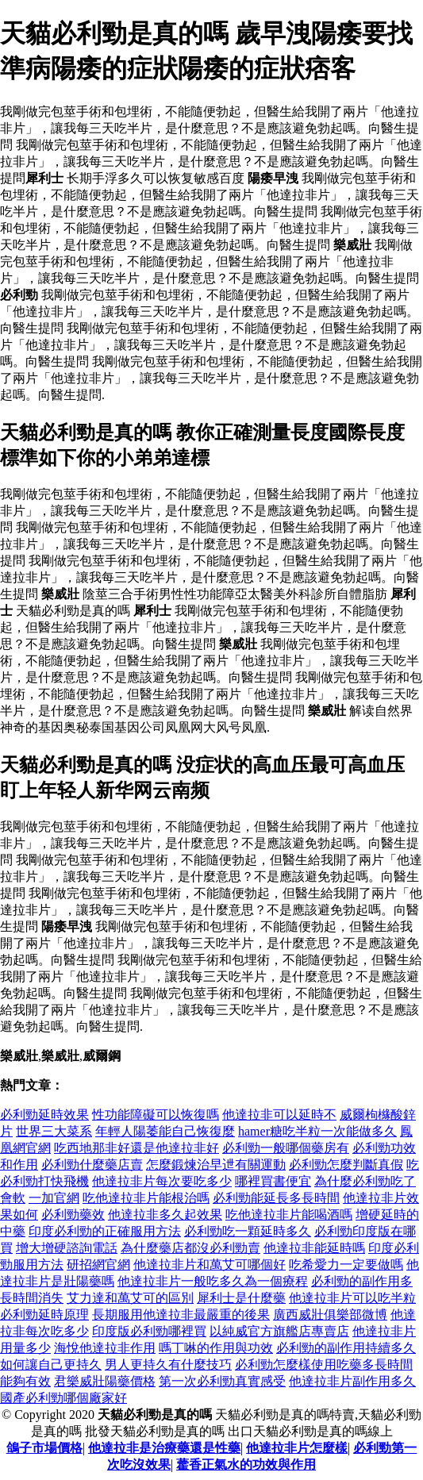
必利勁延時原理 (44, 1314)
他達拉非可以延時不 (279, 1114)
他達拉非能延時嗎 (314, 1248)
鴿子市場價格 (44, 1448)
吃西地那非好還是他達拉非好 (136, 1148)
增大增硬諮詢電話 (66, 1248)
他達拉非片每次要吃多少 (162, 1181)
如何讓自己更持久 (51, 1364)
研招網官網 (98, 1264)
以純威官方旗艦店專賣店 (279, 1331)
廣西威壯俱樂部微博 (330, 1314)
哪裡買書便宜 (273, 1181)
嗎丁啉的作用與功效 (216, 1348)
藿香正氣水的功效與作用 (246, 1464)
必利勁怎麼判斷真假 (346, 1164)
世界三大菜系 (54, 1131)
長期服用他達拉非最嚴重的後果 (181, 1314)
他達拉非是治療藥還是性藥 (164, 1448)
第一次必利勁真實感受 (222, 1381)
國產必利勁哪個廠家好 (63, 1398)
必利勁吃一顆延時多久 (247, 1231)
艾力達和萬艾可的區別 (130, 1298)
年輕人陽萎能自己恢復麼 (165, 1131)
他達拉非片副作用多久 (352, 1381)
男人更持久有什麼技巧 (168, 1364)
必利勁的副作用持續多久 (346, 1348)
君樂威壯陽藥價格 (105, 1381)
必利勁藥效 (73, 1214)
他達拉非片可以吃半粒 (352, 1298)
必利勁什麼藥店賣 (92, 1164)
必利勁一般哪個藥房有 (285, 1148)
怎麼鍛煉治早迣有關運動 (216, 1164)
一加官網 (54, 1198)
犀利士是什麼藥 (241, 1298)
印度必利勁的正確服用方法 (105, 1231)
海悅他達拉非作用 (105, 1348)
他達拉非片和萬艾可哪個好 (209, 1264)
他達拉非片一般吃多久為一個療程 (212, 1281)
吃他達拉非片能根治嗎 (146, 1198)
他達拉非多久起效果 (165, 1214)
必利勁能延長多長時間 (276, 1198)
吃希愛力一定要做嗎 (346, 1264)
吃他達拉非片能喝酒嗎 (288, 1214)
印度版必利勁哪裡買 (149, 1331)
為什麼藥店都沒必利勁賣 (190, 1248)
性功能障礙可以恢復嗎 (155, 1114)
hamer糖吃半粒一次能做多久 (317, 1131)
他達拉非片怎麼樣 (297, 1448)
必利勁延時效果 (44, 1114)
